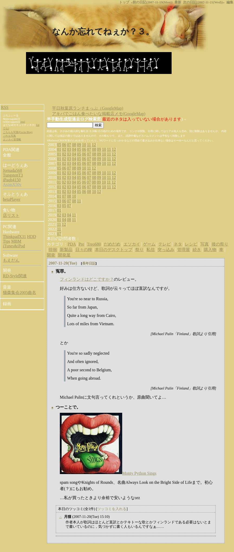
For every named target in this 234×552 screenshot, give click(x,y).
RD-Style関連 (15, 276)
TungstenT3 (13, 175)
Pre (81, 244)
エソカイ (132, 244)
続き (197, 249)
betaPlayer (12, 199)
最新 (177, 2)
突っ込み (166, 249)
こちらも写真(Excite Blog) (17, 132)
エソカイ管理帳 (12, 139)
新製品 (66, 249)
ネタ (178, 244)
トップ (124, 2)
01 (59, 149)
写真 (204, 244)
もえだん (11, 260)
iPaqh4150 (12, 180)
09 (79, 144)
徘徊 (53, 249)
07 (69, 144)
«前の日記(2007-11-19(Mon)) (152, 2)
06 (64, 144)
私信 (150, 249)
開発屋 (64, 255)
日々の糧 (83, 249)
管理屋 (183, 249)
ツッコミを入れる (111, 509)
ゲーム (149, 244)
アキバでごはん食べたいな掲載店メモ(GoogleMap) (98, 113)
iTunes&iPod (14, 246)
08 (74, 144)
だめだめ (112, 244)
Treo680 (94, 244)
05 (59, 144)
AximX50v (12, 184)
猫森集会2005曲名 (19, 292)
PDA (72, 244)
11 (89, 144)
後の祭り (220, 244)
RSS (4, 107)
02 (64, 149)
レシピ (191, 244)
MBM (16, 241)
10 (84, 144)
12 (94, 144)
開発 (51, 255)
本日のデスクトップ (113, 249)
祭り (139, 249)
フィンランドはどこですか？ (87, 279)
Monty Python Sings (139, 473)
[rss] (22, 121)
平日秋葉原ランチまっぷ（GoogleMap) (87, 108)
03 (69, 149)
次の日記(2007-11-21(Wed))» (203, 2)
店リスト (11, 215)
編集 (229, 2)
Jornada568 (12, 170)
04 (74, 149)
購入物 (210, 249)
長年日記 (89, 263)
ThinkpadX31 (14, 236)
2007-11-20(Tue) (63, 263)
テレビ (164, 244)
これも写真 (9, 135)
